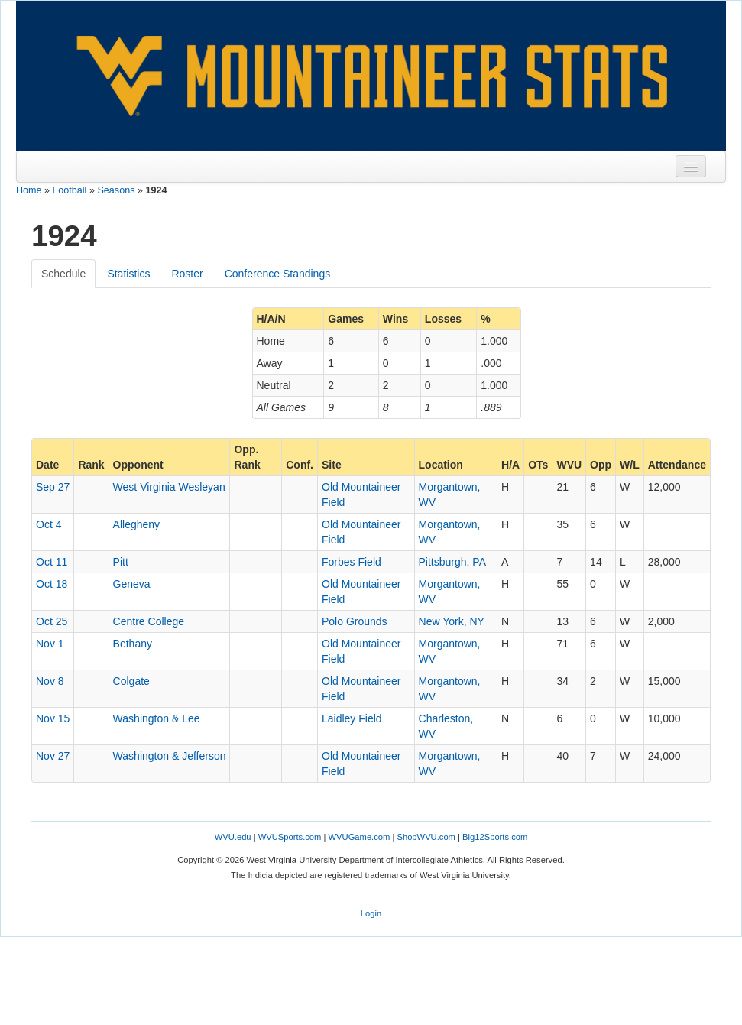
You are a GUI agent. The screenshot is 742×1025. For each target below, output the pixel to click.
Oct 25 (51, 621)
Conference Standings (278, 274)
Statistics (128, 274)
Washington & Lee (156, 718)
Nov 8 (50, 681)
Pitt (120, 562)
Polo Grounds (354, 621)
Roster (187, 274)
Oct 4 (48, 524)
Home (29, 190)
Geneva (132, 584)
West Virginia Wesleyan (169, 487)
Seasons (115, 190)
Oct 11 (51, 562)
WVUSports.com (290, 837)
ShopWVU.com (426, 837)
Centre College (148, 621)
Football (70, 190)
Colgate (131, 681)
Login (371, 913)
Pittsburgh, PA (452, 562)
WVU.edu (233, 837)
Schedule (63, 274)
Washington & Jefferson (169, 756)
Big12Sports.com (494, 837)
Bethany (132, 643)
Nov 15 (53, 718)
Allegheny (136, 524)
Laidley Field (352, 718)
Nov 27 (53, 756)
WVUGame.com (359, 837)
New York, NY (451, 621)
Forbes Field (351, 562)
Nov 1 (50, 643)
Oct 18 (51, 584)
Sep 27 (53, 487)
